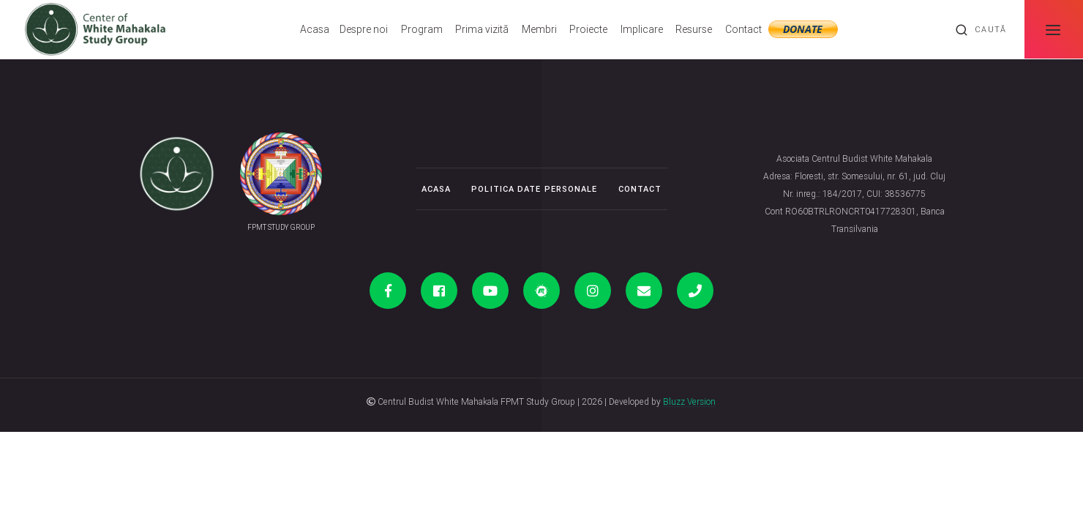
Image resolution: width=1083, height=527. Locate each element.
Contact (743, 29)
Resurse (693, 29)
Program (422, 29)
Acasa (314, 29)
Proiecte (588, 29)
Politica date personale (534, 189)
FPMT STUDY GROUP (281, 227)
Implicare (642, 29)
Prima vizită (482, 29)
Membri (539, 29)
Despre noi (364, 29)
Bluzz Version (689, 401)
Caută (980, 30)
